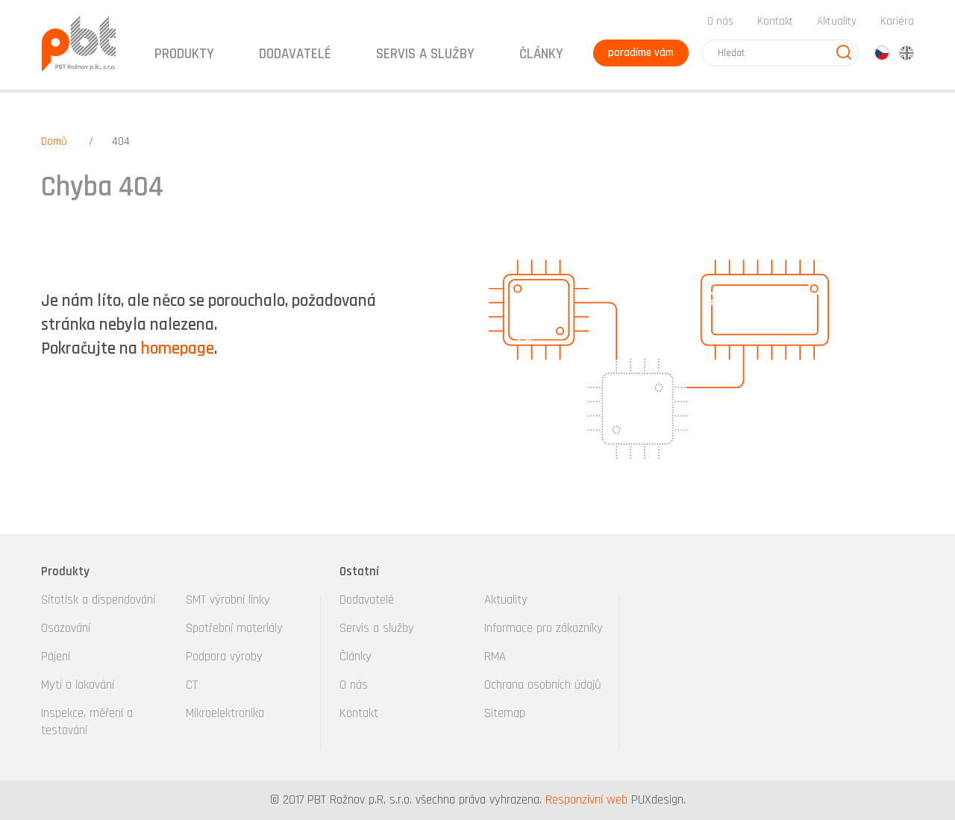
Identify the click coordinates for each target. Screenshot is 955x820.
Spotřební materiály (234, 628)
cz (881, 53)
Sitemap (504, 713)
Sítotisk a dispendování (98, 600)
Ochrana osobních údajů (542, 685)
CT (192, 685)
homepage (177, 349)
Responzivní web (586, 800)
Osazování (65, 628)
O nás (720, 21)
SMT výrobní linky (228, 600)
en (906, 53)
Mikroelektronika (225, 713)
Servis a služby (376, 628)
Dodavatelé (366, 600)
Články (541, 54)
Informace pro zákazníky (543, 628)
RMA (495, 656)
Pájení (55, 656)
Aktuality (837, 21)
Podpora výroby (224, 656)
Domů (54, 141)
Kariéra (897, 21)
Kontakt (775, 21)
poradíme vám (641, 53)
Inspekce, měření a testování (87, 722)
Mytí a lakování (77, 685)
